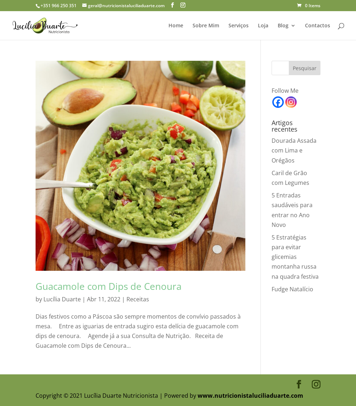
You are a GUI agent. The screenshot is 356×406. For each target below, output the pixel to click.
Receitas (137, 299)
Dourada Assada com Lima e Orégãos (294, 150)
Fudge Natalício (292, 289)
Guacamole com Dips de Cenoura (108, 286)
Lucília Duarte (62, 299)
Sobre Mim (206, 26)
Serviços (238, 26)
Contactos (317, 26)
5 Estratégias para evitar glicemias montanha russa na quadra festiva (295, 256)
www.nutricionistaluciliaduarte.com (250, 396)
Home (175, 26)
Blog (283, 26)
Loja (263, 26)
